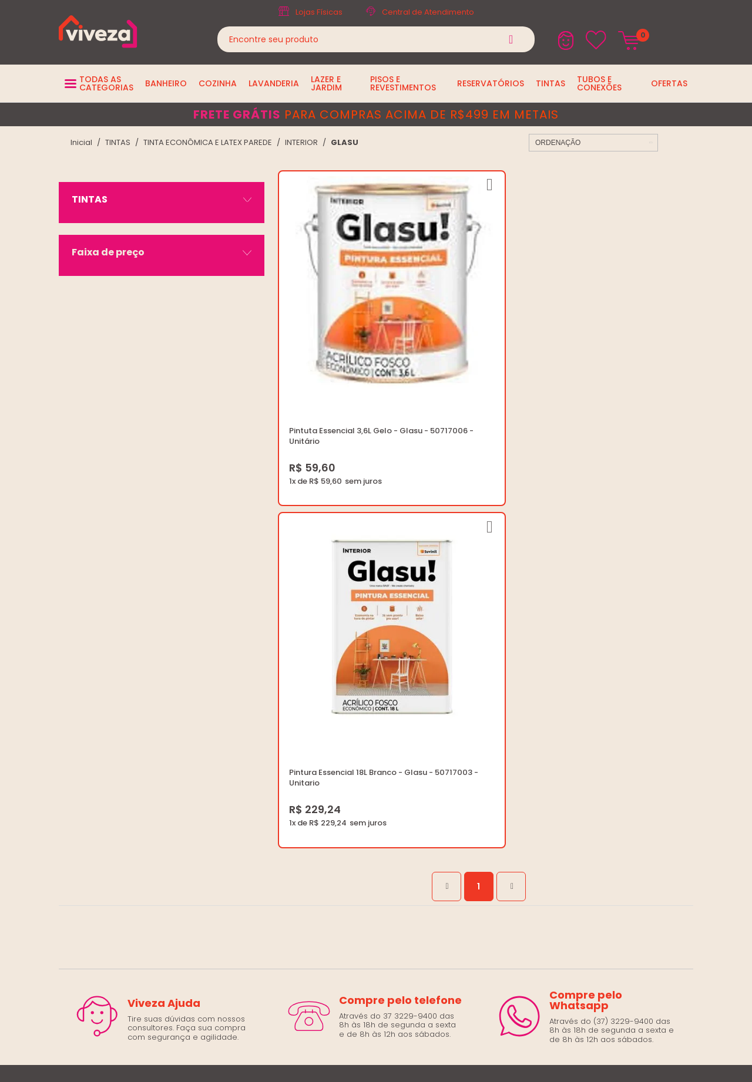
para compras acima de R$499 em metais (376, 114)
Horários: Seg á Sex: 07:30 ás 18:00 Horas (615, 726)
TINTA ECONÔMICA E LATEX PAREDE (207, 142)
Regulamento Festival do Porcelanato (389, 768)
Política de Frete (347, 740)
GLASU (344, 142)
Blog (325, 697)
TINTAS (117, 142)
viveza (81, 142)
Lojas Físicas (319, 12)
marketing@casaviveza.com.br (597, 711)
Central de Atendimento (428, 12)
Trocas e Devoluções (358, 754)
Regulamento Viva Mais (362, 782)
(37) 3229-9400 (567, 697)
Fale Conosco (564, 740)
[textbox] (376, 39)
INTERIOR (301, 142)
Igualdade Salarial (352, 796)
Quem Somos (343, 711)
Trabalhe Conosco (353, 726)
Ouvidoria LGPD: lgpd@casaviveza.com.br (396, 810)
